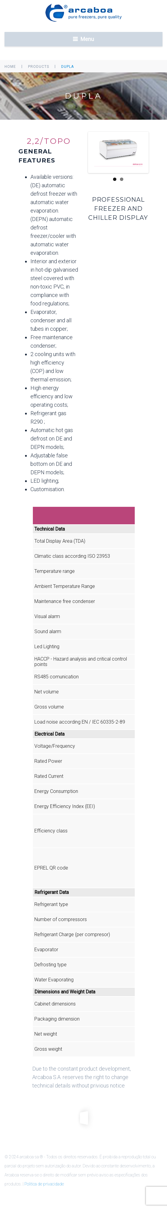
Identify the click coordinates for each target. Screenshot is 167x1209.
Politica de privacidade (44, 1184)
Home (10, 67)
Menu (87, 39)
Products (38, 67)
